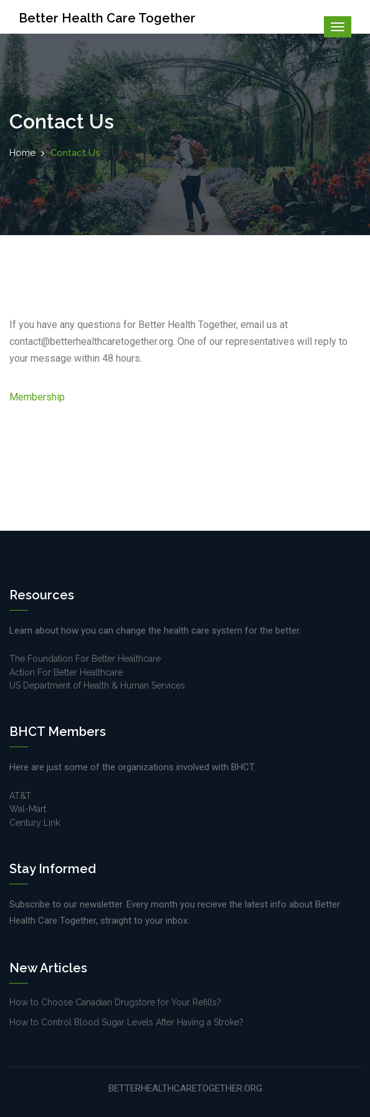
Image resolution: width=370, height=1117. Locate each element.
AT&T (20, 796)
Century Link (34, 823)
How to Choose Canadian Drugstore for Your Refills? (115, 1002)
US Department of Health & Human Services (97, 685)
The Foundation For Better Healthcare (85, 659)
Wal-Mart (27, 809)
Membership (37, 397)
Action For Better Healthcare (66, 672)
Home (22, 152)
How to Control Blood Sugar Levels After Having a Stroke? (126, 1022)
